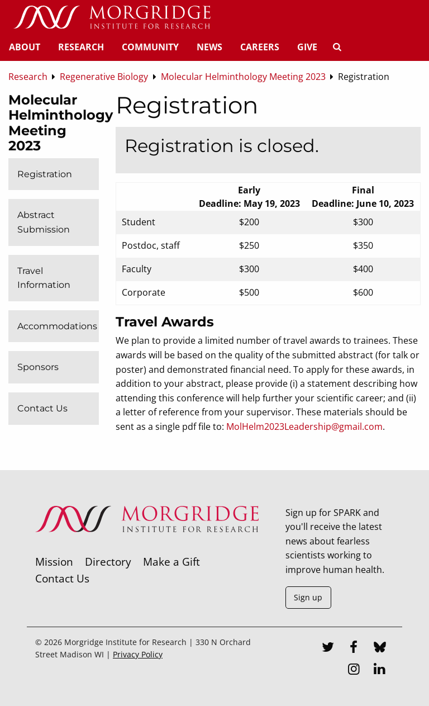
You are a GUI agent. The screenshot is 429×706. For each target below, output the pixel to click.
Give (307, 47)
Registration (44, 174)
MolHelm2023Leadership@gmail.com (304, 426)
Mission (54, 561)
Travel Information (43, 278)
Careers (259, 47)
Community (150, 47)
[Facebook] (353, 648)
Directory (108, 561)
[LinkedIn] (379, 670)
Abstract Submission (43, 222)
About (24, 47)
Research (81, 47)
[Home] (111, 18)
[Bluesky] (379, 648)
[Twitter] (327, 648)
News (209, 47)
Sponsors (38, 367)
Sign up (308, 597)
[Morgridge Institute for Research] (147, 547)
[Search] (336, 47)
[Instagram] (353, 670)
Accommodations (57, 326)
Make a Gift (171, 561)
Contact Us (42, 408)
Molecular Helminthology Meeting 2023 (60, 123)
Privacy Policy (138, 654)
